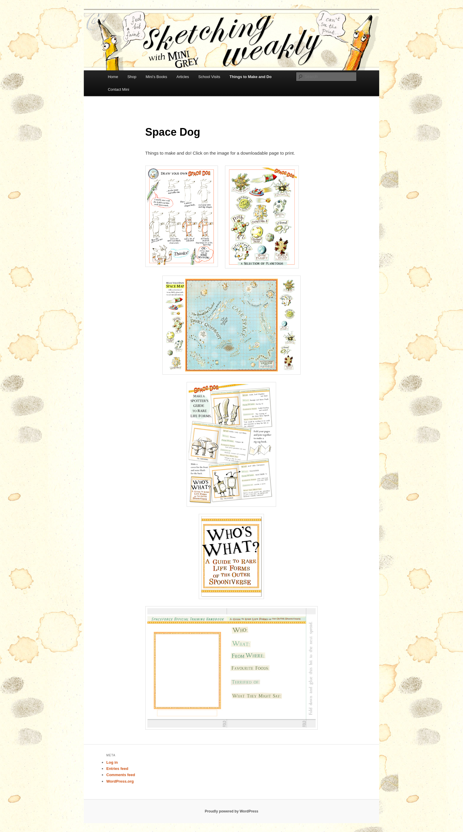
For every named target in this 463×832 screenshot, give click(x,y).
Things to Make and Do (250, 77)
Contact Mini (118, 89)
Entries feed (117, 768)
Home (113, 77)
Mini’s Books (156, 77)
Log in (112, 762)
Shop (131, 77)
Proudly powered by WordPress (231, 811)
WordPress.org (120, 781)
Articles (182, 77)
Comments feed (120, 775)
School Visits (209, 77)
